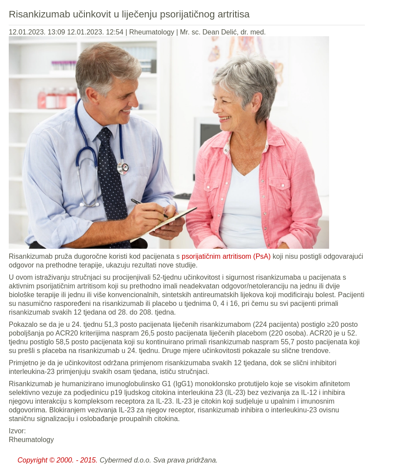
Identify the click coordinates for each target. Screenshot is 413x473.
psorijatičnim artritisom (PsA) (226, 256)
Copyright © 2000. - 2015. (57, 460)
